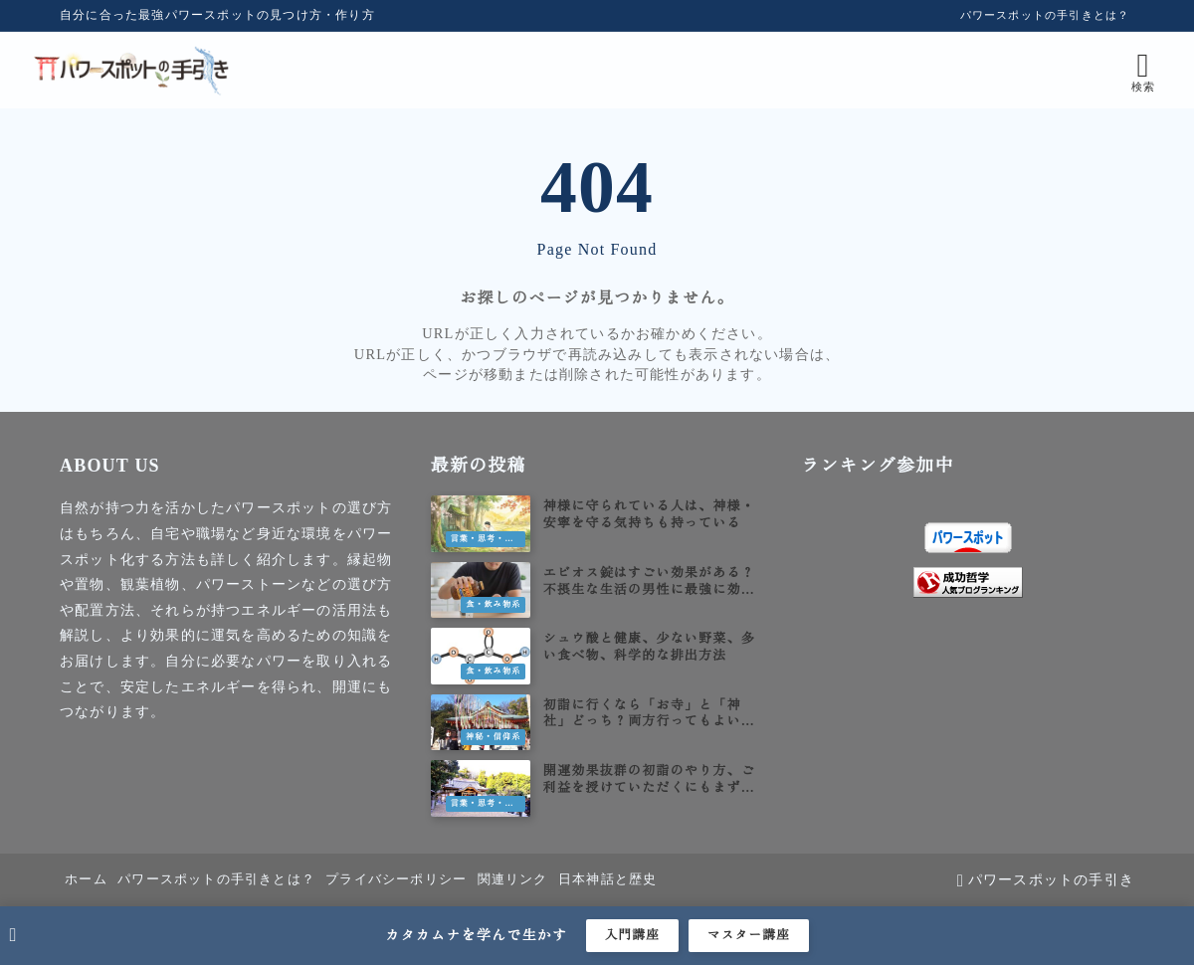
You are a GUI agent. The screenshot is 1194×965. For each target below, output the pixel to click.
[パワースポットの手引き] (162, 70)
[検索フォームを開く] (1114, 70)
